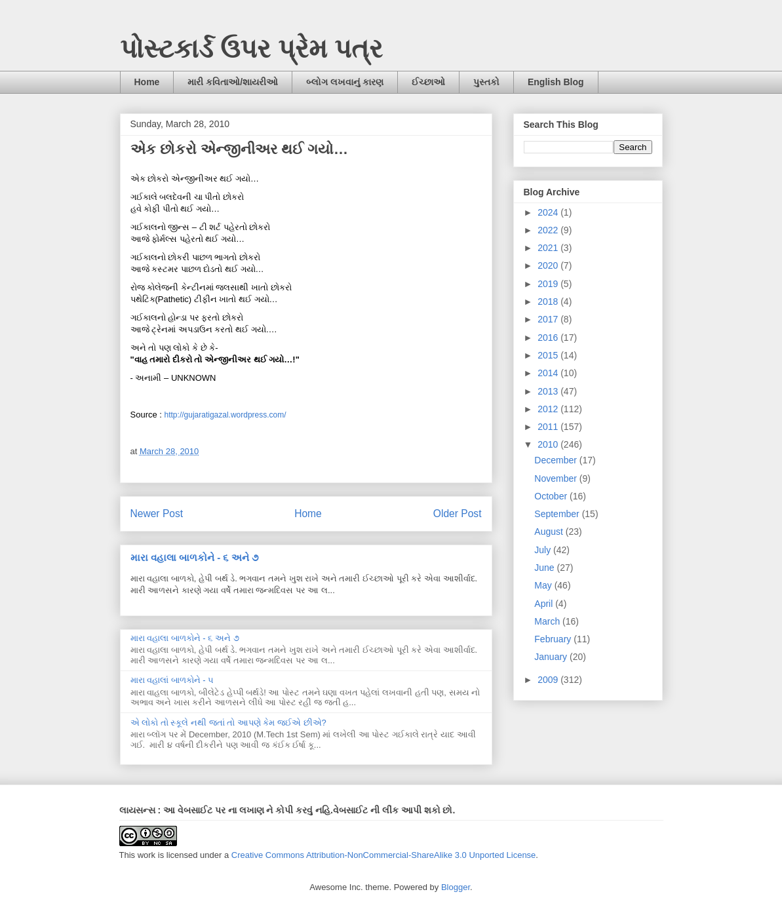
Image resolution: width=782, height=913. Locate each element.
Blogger (455, 887)
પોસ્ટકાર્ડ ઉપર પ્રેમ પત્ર (251, 48)
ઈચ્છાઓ (428, 82)
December (556, 460)
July (543, 550)
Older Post (457, 513)
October (552, 496)
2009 (549, 679)
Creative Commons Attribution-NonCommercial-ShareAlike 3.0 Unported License (383, 855)
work (146, 855)
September (557, 514)
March (548, 621)
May (544, 585)
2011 (549, 426)
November (556, 478)
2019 (549, 284)
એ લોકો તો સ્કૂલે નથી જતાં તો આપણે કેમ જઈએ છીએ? (228, 723)
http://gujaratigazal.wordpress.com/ (225, 414)
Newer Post (157, 513)
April (544, 603)
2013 (549, 391)
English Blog (556, 82)
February (554, 639)
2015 (549, 355)
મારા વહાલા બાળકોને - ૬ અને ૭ (194, 557)
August (549, 531)
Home (147, 82)
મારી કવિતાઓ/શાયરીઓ (232, 82)
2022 (549, 230)
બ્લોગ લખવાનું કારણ (344, 82)
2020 (549, 265)
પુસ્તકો (486, 82)
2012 (549, 409)
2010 (549, 444)
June (545, 567)
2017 (549, 319)
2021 (549, 248)
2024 (549, 212)
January (552, 656)
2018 (549, 301)
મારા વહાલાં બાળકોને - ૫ (172, 680)
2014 (549, 373)
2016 (549, 337)
